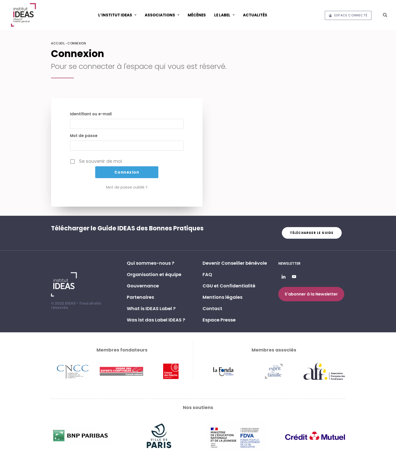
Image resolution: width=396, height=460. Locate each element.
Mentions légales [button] (222, 297)
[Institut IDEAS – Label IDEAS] (23, 15)
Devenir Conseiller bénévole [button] (235, 263)
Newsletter (289, 263)
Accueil (58, 43)
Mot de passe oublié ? (126, 187)
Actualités (255, 15)
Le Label (224, 15)
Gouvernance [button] (143, 286)
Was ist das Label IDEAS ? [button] (156, 320)
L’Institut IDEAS (117, 15)
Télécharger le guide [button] (312, 233)
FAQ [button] (207, 274)
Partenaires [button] (140, 297)
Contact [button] (212, 308)
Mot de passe (83, 135)
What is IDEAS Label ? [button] (151, 308)
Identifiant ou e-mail (91, 114)
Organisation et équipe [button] (154, 274)
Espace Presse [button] (219, 320)
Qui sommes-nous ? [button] (150, 263)
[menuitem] (117, 15)
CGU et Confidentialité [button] (229, 286)
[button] (385, 15)
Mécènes (197, 15)
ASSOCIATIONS (162, 15)
